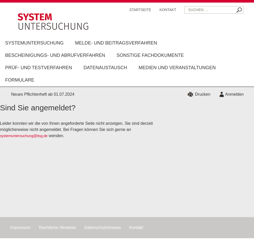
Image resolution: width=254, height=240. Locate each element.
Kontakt (167, 10)
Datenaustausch (105, 67)
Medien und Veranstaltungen (177, 67)
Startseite (140, 10)
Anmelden (234, 94)
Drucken (202, 94)
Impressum (20, 227)
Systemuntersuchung (34, 43)
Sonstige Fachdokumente (150, 55)
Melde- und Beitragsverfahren (116, 43)
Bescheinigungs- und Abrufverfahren (55, 55)
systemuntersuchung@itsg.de (24, 136)
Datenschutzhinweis (102, 227)
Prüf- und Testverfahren (38, 67)
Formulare (19, 80)
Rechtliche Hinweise (57, 227)
